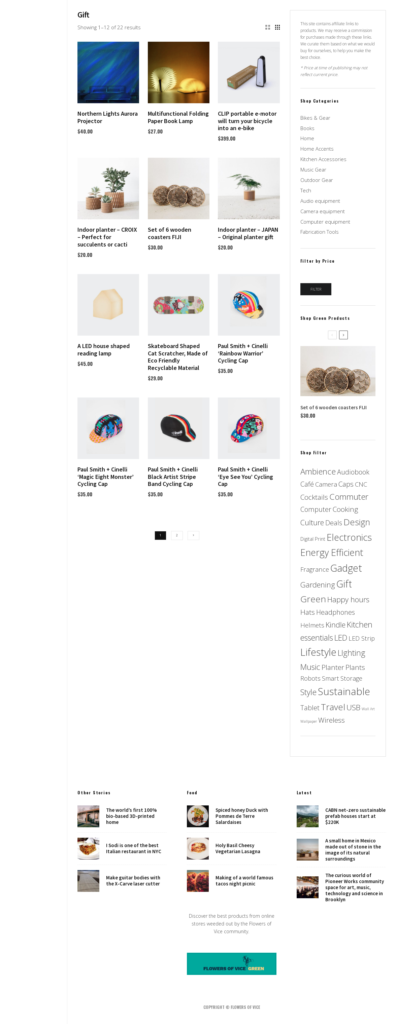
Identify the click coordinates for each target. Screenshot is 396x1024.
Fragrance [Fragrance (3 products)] (314, 569)
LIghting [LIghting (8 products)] (351, 652)
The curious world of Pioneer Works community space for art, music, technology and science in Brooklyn (354, 888)
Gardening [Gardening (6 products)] (317, 585)
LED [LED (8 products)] (340, 637)
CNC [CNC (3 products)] (361, 484)
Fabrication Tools (319, 231)
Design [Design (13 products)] (356, 522)
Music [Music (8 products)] (310, 666)
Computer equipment (325, 221)
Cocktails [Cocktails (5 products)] (314, 497)
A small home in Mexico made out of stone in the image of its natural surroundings (353, 850)
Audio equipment (320, 200)
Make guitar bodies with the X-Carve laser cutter (133, 881)
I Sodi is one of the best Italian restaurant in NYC (133, 848)
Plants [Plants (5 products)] (355, 667)
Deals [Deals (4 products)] (333, 522)
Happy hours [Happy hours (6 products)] (348, 599)
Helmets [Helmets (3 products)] (312, 625)
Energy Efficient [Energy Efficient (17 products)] (331, 552)
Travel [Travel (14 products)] (333, 707)
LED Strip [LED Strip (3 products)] (362, 638)
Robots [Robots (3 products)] (310, 678)
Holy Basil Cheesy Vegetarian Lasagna (238, 848)
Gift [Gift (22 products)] (344, 583)
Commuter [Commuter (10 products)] (348, 496)
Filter (316, 289)
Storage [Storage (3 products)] (351, 678)
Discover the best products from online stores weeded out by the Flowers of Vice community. (231, 924)
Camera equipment (322, 211)
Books (307, 128)
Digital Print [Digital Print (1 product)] (312, 538)
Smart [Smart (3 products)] (330, 678)
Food (33, 491)
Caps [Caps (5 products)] (346, 484)
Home (33, 472)
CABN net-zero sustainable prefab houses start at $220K (355, 816)
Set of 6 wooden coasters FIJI (333, 408)
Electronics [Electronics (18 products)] (349, 537)
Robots (34, 529)
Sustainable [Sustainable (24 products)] (344, 691)
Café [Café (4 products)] (307, 484)
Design (34, 482)
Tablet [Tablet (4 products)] (310, 707)
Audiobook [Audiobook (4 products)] (353, 472)
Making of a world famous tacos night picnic (244, 881)
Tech (305, 190)
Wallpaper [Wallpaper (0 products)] (308, 721)
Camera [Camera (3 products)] (326, 484)
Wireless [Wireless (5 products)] (331, 720)
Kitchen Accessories (323, 159)
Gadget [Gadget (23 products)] (346, 567)
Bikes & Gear (315, 117)
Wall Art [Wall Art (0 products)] (368, 709)
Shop (33, 548)
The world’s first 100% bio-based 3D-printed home (131, 816)
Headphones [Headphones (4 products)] (335, 612)
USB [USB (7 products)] (353, 707)
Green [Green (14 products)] (313, 599)
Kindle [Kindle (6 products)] (335, 625)
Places (34, 539)
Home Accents (317, 148)
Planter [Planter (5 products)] (333, 667)
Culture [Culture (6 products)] (312, 522)
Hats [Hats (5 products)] (307, 612)
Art (33, 510)
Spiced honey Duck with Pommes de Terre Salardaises (242, 816)
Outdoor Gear (316, 180)
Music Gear (313, 169)
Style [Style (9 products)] (308, 692)
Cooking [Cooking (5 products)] (345, 509)
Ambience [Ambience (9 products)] (318, 471)
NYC (33, 520)
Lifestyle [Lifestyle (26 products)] (318, 652)
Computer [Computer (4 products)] (315, 509)
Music (34, 501)
